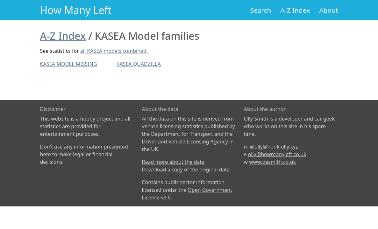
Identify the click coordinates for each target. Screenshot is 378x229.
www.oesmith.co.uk (272, 161)
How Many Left (76, 10)
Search (260, 10)
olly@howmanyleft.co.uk (277, 154)
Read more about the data (173, 161)
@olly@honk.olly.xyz (274, 146)
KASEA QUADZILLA (139, 63)
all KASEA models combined (113, 50)
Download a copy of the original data (186, 169)
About (328, 10)
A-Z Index (295, 10)
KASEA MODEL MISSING (68, 63)
